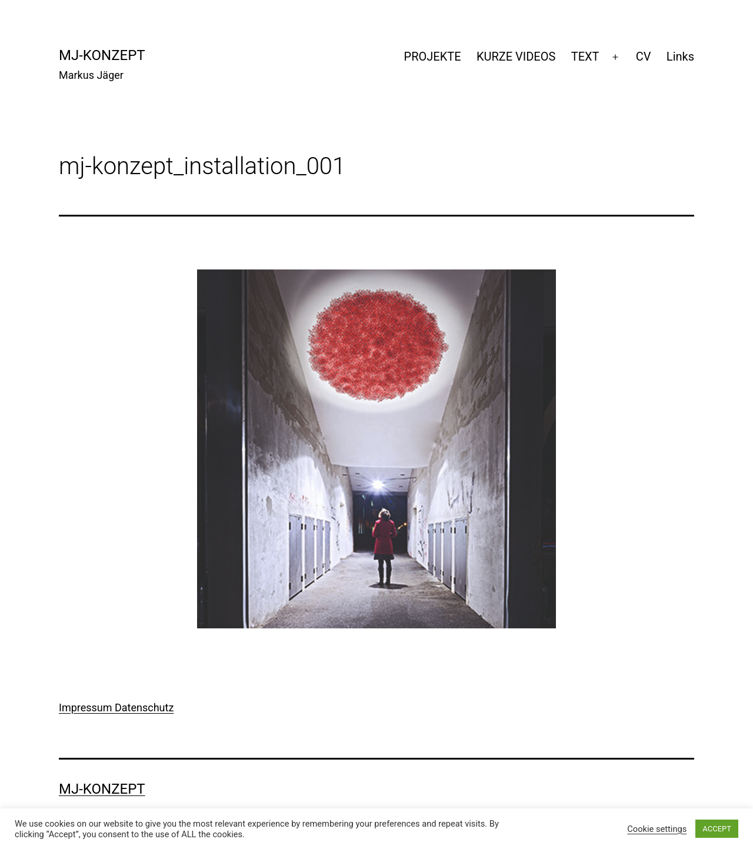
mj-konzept (102, 55)
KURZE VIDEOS (516, 56)
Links (680, 56)
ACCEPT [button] (716, 828)
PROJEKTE (432, 56)
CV (643, 56)
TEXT (585, 56)
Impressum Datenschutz (116, 707)
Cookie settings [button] (657, 829)
